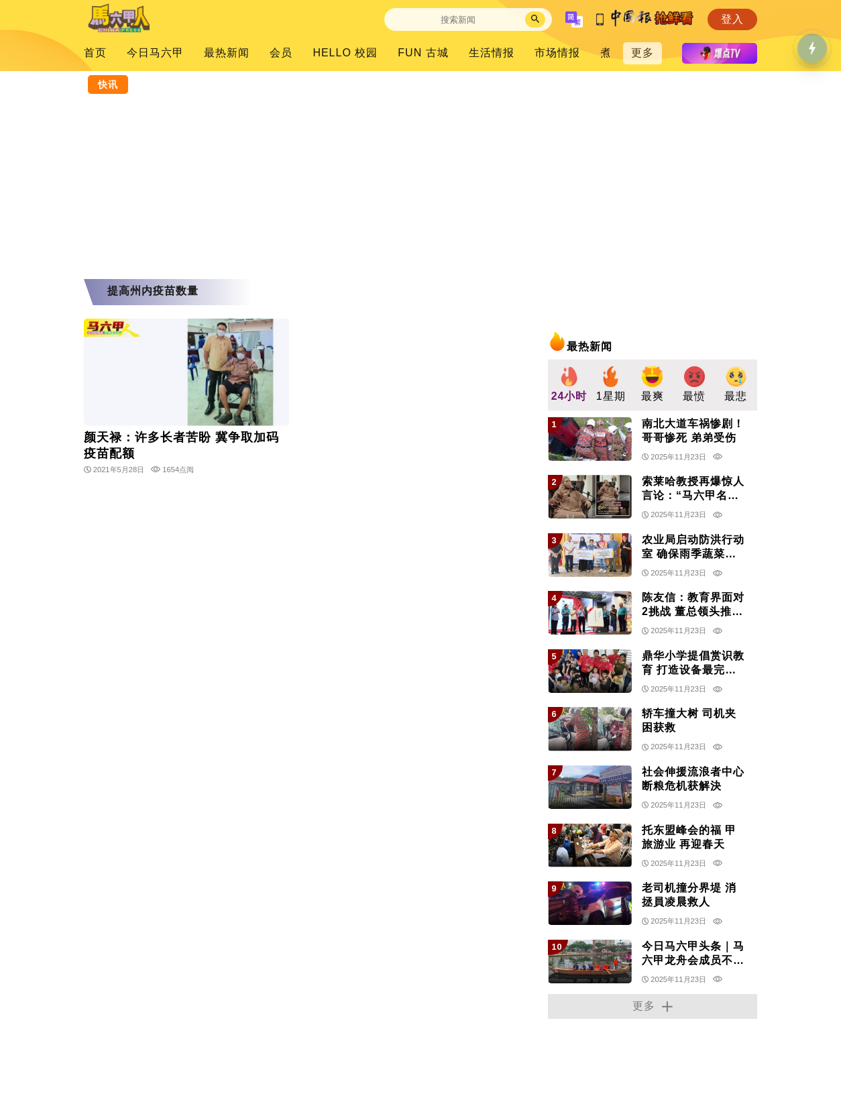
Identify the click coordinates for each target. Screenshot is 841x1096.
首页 (95, 52)
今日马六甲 (155, 52)
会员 (281, 52)
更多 (642, 52)
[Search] (458, 19)
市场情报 (557, 52)
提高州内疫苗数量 (153, 290)
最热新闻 (226, 52)
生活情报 (491, 52)
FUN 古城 (423, 52)
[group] (569, 385)
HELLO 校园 (345, 52)
